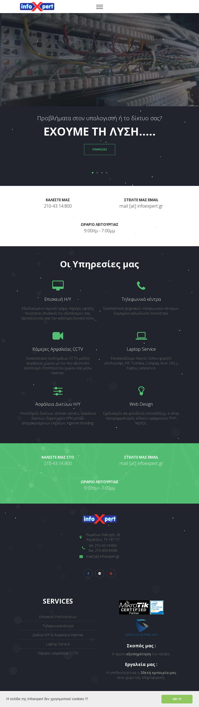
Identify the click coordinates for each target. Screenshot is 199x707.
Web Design (141, 404)
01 (92, 172)
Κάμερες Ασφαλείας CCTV (57, 349)
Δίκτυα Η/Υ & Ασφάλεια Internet (57, 634)
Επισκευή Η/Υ (57, 299)
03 (102, 172)
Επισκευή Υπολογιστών (58, 616)
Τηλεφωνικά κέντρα (141, 299)
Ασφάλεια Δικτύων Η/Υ (57, 404)
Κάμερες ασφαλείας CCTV (58, 653)
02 (97, 172)
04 (106, 172)
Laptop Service (141, 349)
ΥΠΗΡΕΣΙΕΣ (99, 151)
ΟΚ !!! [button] (177, 699)
